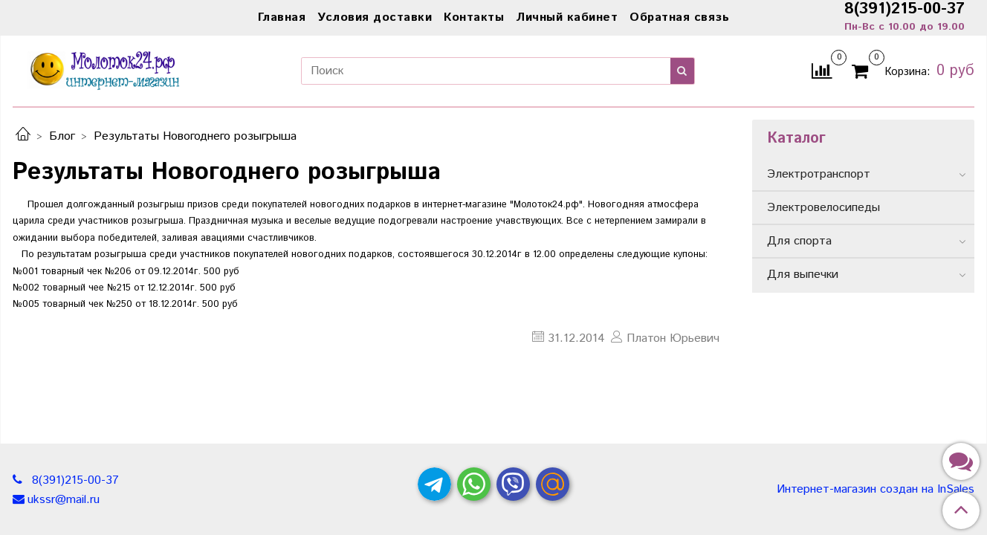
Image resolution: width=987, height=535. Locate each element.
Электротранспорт (818, 174)
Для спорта (799, 241)
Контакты (474, 17)
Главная (282, 17)
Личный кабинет (567, 17)
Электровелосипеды (823, 207)
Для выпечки (802, 274)
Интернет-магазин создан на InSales (875, 490)
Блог (62, 136)
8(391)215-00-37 (73, 480)
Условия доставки (374, 17)
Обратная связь (679, 17)
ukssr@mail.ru (63, 499)
